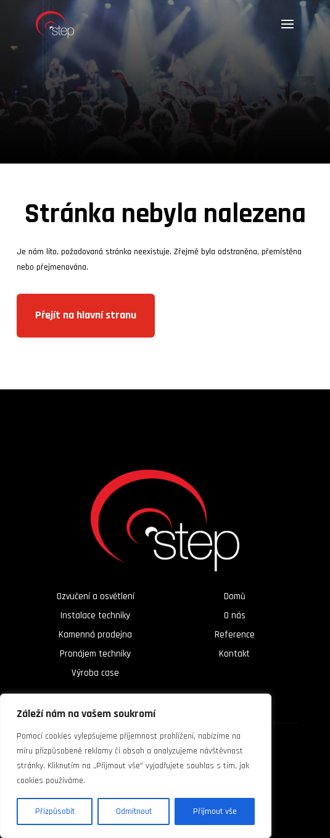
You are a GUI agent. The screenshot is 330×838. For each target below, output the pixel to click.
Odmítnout (134, 811)
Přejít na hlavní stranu (85, 315)
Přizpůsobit (55, 811)
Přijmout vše (215, 811)
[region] (135, 766)
